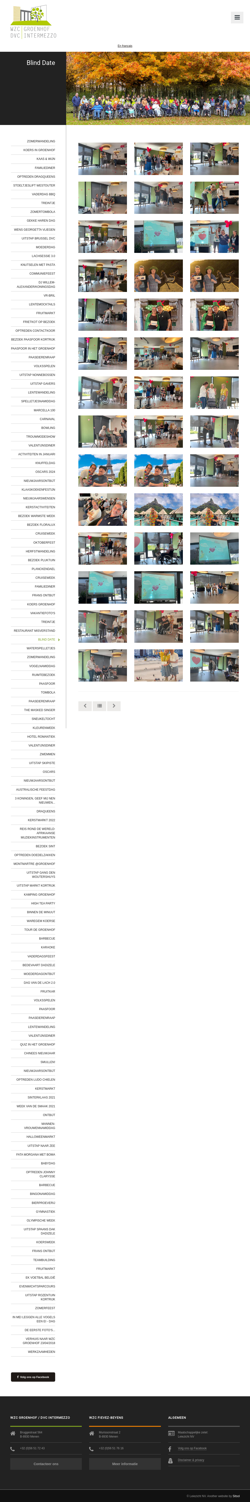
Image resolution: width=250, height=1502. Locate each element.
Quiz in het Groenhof (37, 1044)
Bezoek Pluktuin (41, 560)
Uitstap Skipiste (42, 763)
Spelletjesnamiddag (38, 401)
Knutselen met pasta (38, 265)
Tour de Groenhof (39, 930)
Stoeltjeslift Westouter (34, 185)
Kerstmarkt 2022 (41, 820)
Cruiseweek (45, 533)
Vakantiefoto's (42, 613)
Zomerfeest (45, 1308)
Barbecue (47, 938)
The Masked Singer (39, 710)
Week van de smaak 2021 (36, 1106)
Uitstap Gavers (42, 383)
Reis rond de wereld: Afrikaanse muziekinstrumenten (37, 833)
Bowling (48, 428)
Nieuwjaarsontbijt (39, 481)
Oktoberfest (44, 542)
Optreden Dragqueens (36, 176)
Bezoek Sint (45, 846)
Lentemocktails (42, 304)
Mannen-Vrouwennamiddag (39, 1126)
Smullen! (48, 1062)
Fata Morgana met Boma (35, 1154)
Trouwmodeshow (40, 436)
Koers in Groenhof (39, 150)
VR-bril (49, 295)
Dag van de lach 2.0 (39, 982)
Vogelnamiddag (42, 666)
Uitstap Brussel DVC (38, 238)
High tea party (43, 903)
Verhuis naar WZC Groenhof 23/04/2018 (39, 1341)
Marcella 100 (44, 410)
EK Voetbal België (40, 1277)
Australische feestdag (35, 789)
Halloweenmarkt (41, 1137)
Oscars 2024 (45, 472)
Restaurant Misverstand (34, 630)
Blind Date (46, 639)
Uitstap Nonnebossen (37, 375)
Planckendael (43, 569)
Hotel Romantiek (41, 736)
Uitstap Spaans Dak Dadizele (39, 1231)
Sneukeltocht (43, 719)
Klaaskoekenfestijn (38, 489)
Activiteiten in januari (36, 454)
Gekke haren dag (41, 220)
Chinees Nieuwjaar (39, 1053)
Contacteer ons (46, 1464)
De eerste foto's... (40, 1330)
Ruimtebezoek (43, 675)
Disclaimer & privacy (191, 1460)
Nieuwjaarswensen (39, 498)
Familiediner (45, 168)
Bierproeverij (43, 1203)
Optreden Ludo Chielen (35, 1079)
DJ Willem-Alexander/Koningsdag (36, 284)
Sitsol (236, 1496)
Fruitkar (48, 991)
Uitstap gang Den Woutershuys (41, 875)
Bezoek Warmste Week (36, 516)
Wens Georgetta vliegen (34, 229)
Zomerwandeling (41, 141)
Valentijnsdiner (42, 445)
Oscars (49, 772)
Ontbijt (49, 1115)
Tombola (48, 692)
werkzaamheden (41, 1352)
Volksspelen (44, 366)
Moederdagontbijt (39, 974)
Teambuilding (44, 1260)
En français (125, 46)
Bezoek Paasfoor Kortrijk (33, 339)
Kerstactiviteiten (40, 507)
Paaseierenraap (42, 357)
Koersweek (45, 1242)
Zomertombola (42, 212)
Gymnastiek (45, 1211)
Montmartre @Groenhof (34, 864)
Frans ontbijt (43, 595)
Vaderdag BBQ (43, 194)
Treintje (48, 203)
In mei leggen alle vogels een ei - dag (33, 1319)
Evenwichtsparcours (37, 1286)
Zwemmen (47, 754)
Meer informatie (125, 1464)
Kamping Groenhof (39, 894)
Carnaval (47, 419)
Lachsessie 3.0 (43, 256)
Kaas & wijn (46, 159)
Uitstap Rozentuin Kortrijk (40, 1297)
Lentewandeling (41, 392)
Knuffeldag (45, 463)
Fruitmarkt (45, 313)
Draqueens (46, 811)
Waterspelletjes (41, 648)
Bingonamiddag (42, 1194)
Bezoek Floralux (41, 525)
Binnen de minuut (41, 912)
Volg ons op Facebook (33, 1377)
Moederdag (45, 247)
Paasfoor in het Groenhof (33, 348)
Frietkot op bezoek (39, 322)
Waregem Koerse (41, 921)
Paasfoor (47, 683)
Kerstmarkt (45, 1088)
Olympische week (41, 1220)
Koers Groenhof (41, 604)
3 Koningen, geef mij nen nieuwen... (35, 800)
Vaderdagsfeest (41, 956)
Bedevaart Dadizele (39, 965)
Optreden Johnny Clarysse (40, 1174)
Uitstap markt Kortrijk (36, 885)
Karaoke (48, 947)
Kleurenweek (44, 728)
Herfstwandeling (40, 551)
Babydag (48, 1163)
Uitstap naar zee (41, 1146)
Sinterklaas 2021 (41, 1097)
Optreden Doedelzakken (34, 855)
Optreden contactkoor (35, 330)
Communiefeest (42, 273)
